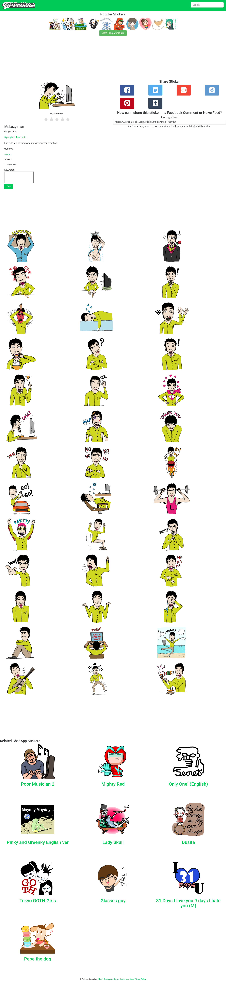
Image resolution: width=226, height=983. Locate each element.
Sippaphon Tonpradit (15, 137)
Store (131, 979)
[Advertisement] (86, 59)
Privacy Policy (140, 979)
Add (9, 186)
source (7, 154)
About (100, 979)
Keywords (118, 979)
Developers (108, 979)
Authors (125, 979)
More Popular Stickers (113, 33)
